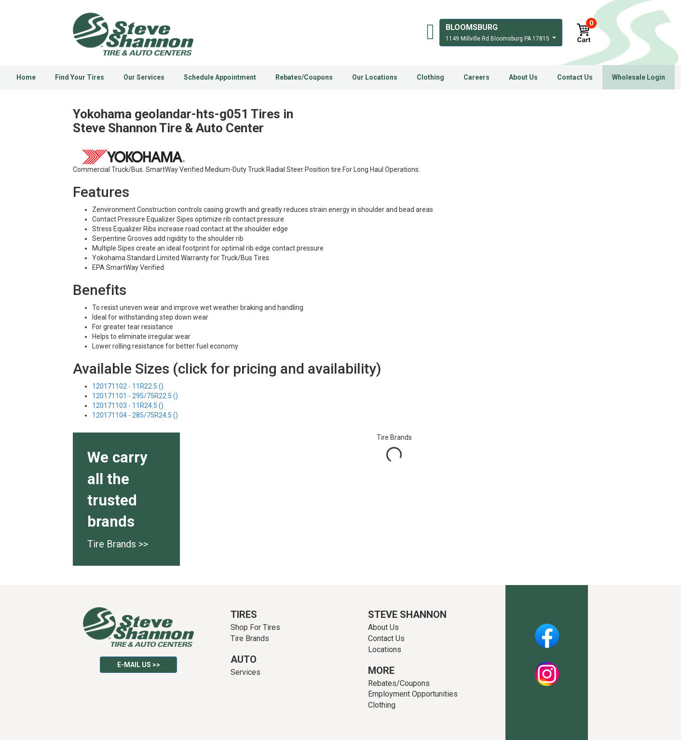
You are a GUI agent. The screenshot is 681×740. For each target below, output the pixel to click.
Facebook (546, 630)
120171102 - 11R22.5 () (127, 386)
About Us (523, 77)
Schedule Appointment (220, 77)
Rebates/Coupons (304, 77)
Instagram (547, 668)
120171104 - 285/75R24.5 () (135, 415)
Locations (384, 649)
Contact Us (575, 77)
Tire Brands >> (117, 544)
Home (26, 77)
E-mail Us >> (138, 665)
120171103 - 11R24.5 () (127, 405)
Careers (476, 77)
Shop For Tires (255, 627)
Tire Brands (250, 638)
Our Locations (374, 77)
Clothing (430, 77)
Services (245, 672)
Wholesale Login (638, 77)
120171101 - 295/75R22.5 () (135, 396)
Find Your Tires (79, 77)
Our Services (143, 77)
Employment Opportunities (413, 693)
